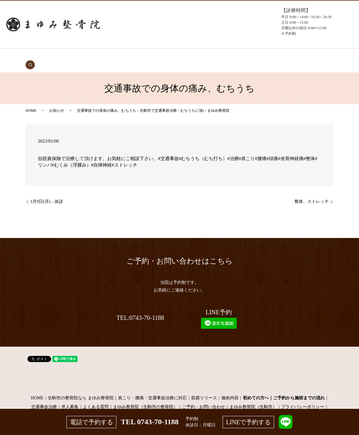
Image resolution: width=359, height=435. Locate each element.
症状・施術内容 (145, 56)
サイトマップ (179, 406)
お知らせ (56, 101)
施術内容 (230, 388)
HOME (64, 56)
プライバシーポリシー (302, 397)
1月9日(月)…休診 (46, 192)
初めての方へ (115, 56)
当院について (204, 56)
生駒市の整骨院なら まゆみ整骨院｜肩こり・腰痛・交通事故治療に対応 (117, 388)
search (297, 55)
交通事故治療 (86, 56)
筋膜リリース (204, 388)
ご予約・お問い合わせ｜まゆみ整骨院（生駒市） (229, 397)
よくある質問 (233, 56)
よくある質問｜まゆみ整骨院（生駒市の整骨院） (130, 397)
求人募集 (70, 397)
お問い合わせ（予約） (270, 56)
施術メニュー (176, 56)
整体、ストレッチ (311, 192)
